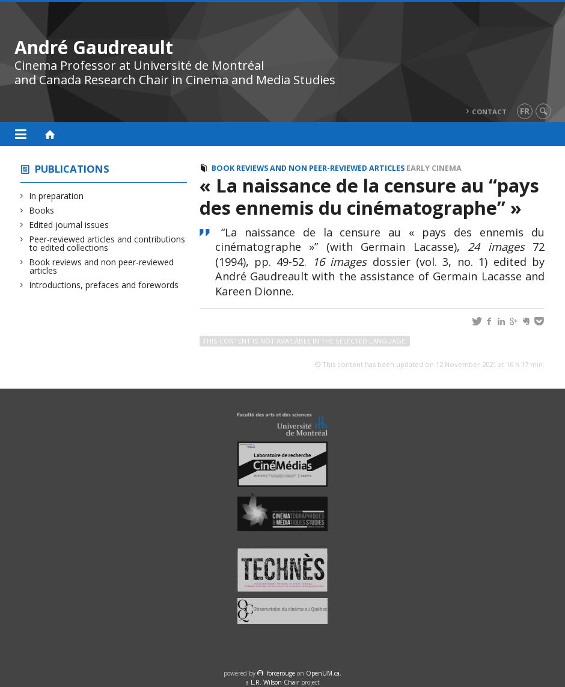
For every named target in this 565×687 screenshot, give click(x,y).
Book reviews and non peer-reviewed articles (101, 266)
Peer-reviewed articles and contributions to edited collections (107, 243)
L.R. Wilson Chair (275, 682)
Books (41, 210)
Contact (489, 111)
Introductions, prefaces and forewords (104, 285)
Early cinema (434, 168)
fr (525, 111)
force (281, 673)
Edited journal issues (69, 224)
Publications (72, 169)
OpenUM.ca (323, 673)
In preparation (56, 196)
